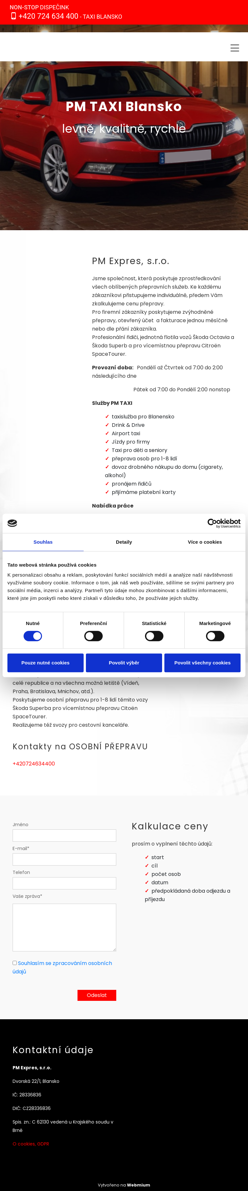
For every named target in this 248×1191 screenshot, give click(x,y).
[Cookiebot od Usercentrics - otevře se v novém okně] (212, 523)
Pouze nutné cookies (45, 662)
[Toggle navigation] (234, 47)
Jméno (20, 824)
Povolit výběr (124, 662)
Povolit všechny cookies (202, 662)
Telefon (21, 872)
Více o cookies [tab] (205, 542)
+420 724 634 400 (48, 16)
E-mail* (21, 848)
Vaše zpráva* (27, 896)
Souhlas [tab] (43, 542)
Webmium (138, 1185)
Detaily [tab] (124, 542)
